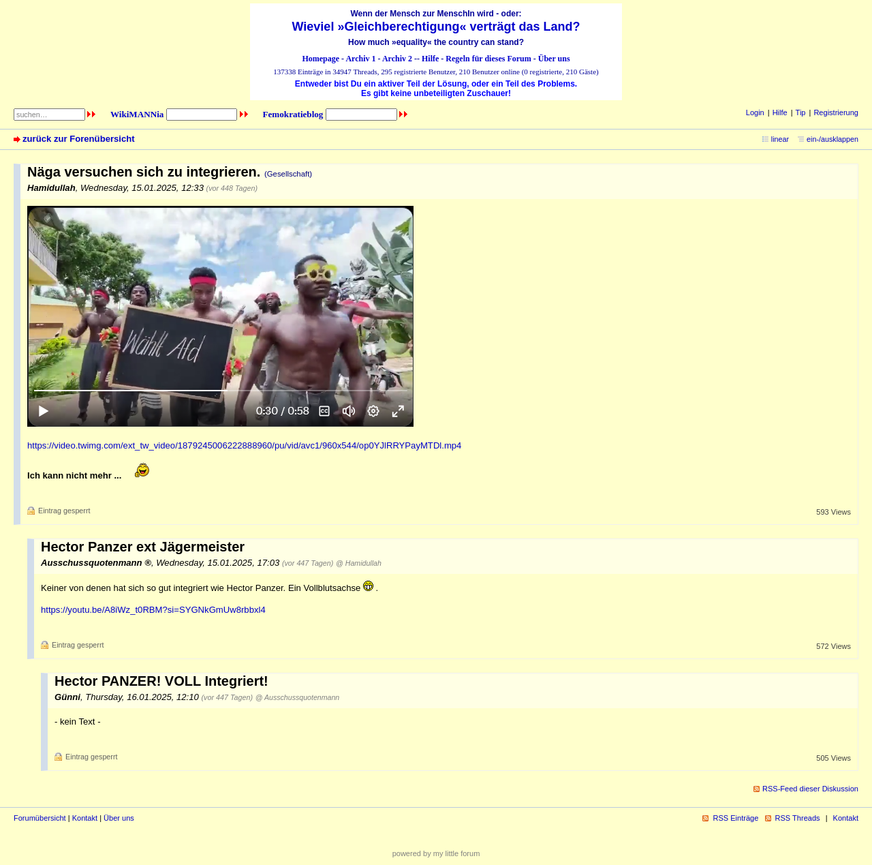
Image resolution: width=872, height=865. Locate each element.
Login (755, 112)
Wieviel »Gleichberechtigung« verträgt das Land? (436, 26)
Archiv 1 (360, 58)
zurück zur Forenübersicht (78, 139)
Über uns (554, 58)
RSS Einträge (735, 818)
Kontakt (84, 818)
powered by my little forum (436, 853)
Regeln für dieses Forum (488, 58)
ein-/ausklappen (832, 139)
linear (780, 139)
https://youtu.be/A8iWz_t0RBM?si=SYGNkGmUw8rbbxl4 (153, 610)
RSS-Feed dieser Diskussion (810, 789)
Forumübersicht (40, 818)
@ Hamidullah (359, 563)
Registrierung (835, 112)
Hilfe (430, 58)
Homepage (320, 58)
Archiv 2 (397, 58)
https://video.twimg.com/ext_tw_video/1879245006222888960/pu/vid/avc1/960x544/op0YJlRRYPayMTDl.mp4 (244, 445)
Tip (801, 112)
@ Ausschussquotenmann (297, 697)
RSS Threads (797, 818)
